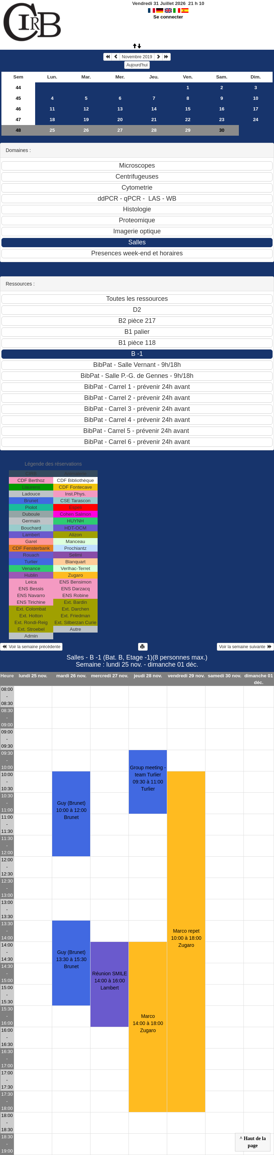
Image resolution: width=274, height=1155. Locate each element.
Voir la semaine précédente (31, 646)
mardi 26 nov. (71, 675)
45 (18, 98)
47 (18, 119)
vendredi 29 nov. (186, 675)
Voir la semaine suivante (245, 646)
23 (221, 119)
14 (154, 109)
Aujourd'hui (137, 65)
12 (86, 109)
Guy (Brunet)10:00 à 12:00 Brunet (71, 810)
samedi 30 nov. (224, 675)
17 (255, 109)
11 (52, 109)
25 (52, 130)
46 (18, 109)
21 (154, 119)
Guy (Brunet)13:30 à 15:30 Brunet (71, 959)
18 (52, 119)
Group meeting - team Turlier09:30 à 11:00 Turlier (148, 778)
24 (255, 119)
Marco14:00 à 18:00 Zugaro (148, 1023)
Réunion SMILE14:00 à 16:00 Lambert (109, 981)
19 (86, 119)
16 (221, 109)
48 (18, 130)
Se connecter (168, 17)
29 (188, 130)
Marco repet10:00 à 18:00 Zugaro (186, 938)
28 (154, 130)
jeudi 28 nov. (148, 675)
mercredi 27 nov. (109, 675)
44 (18, 87)
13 (120, 109)
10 (255, 98)
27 (120, 130)
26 (86, 130)
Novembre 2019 (137, 56)
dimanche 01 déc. (258, 679)
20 (120, 119)
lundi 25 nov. (33, 675)
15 (188, 109)
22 (188, 119)
